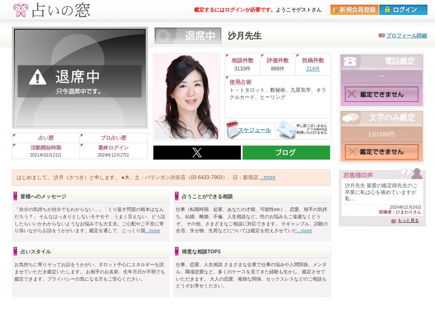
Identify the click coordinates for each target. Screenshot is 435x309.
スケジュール (254, 130)
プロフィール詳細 (406, 36)
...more (267, 177)
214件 (313, 69)
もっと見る (408, 220)
